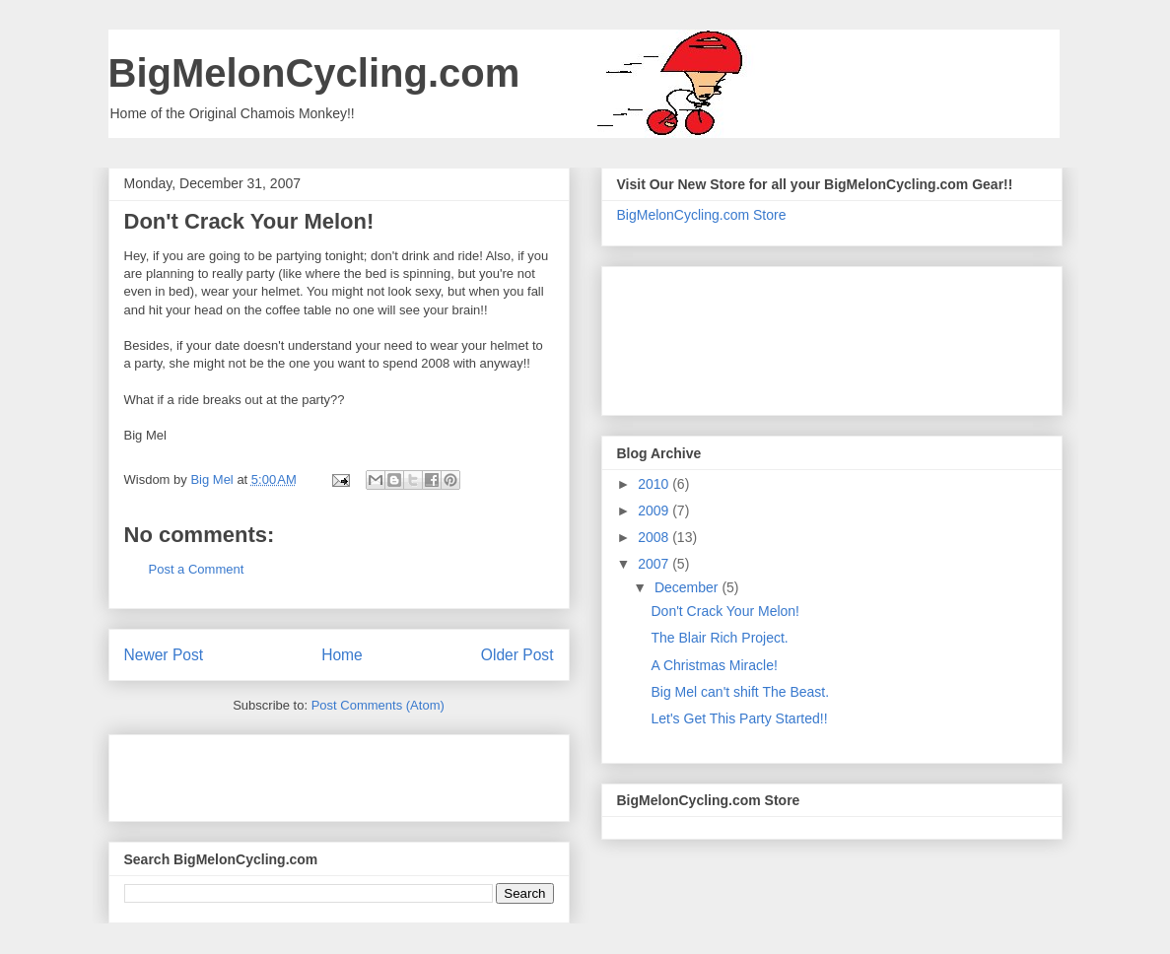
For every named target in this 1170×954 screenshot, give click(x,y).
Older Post (517, 655)
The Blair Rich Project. (719, 638)
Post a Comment (196, 569)
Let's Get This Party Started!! (739, 718)
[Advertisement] (239, 771)
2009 (655, 510)
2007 (655, 564)
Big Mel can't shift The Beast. (740, 692)
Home (342, 655)
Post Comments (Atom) (378, 705)
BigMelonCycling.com (314, 73)
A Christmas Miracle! (714, 665)
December (688, 587)
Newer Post (164, 655)
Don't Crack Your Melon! (725, 611)
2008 (655, 537)
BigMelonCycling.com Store (702, 215)
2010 (655, 484)
